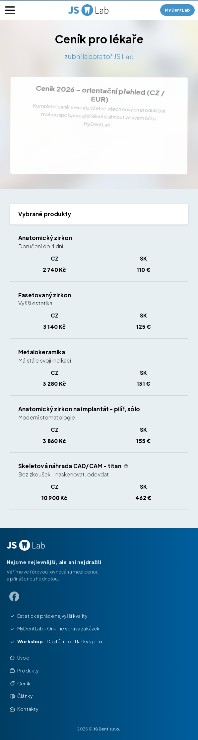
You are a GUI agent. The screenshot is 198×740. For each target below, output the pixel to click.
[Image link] (26, 545)
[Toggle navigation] (10, 10)
